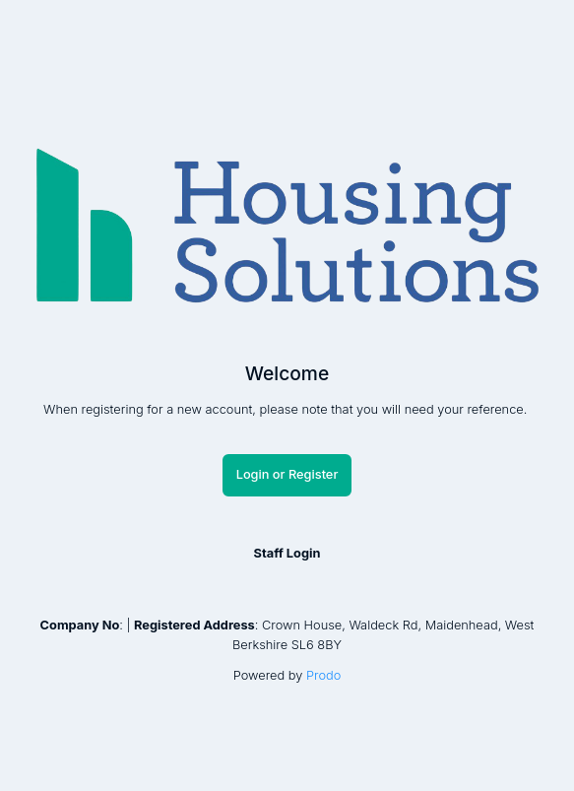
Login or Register (287, 474)
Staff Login (287, 553)
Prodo (323, 675)
